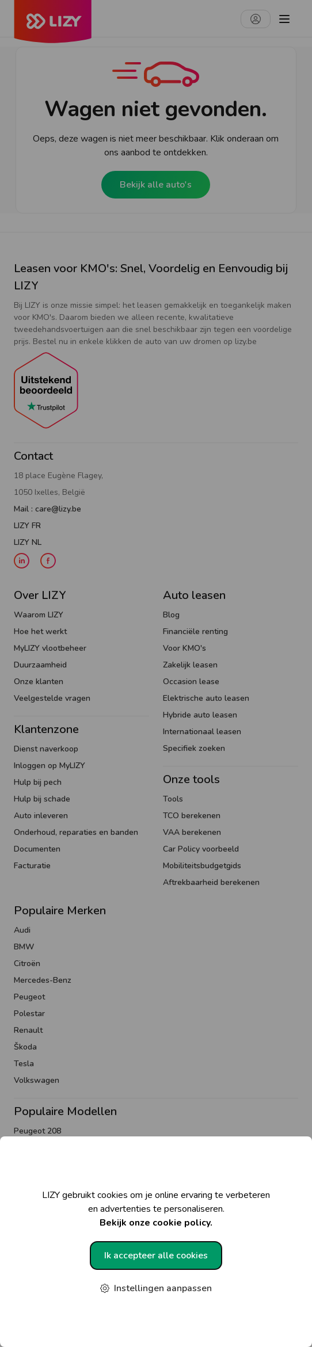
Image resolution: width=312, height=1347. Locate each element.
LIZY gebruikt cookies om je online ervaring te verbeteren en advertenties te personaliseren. (156, 1209)
